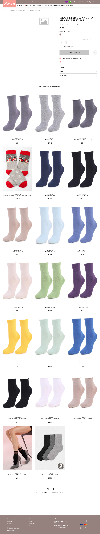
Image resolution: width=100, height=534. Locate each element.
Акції (46, 2)
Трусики (44, 5)
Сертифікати (11, 530)
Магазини (34, 2)
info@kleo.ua (62, 528)
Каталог (19, 5)
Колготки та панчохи (66, 15)
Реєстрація (32, 519)
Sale (43, 2)
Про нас (9, 521)
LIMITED (55, 5)
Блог (39, 2)
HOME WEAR (60, 5)
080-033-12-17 (76, 2)
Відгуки (9, 524)
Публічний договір (13, 528)
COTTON (66, 5)
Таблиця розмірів (12, 526)
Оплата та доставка (23, 2)
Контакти (50, 2)
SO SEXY (50, 5)
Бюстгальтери (37, 5)
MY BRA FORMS (27, 5)
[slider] (64, 24)
